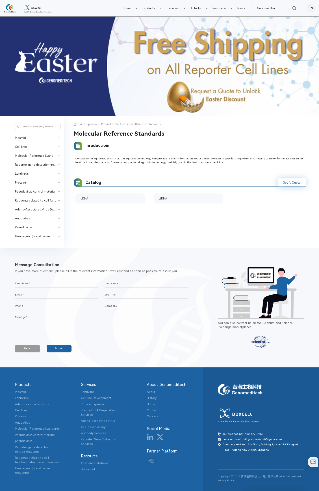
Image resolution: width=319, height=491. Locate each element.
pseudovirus (23, 441)
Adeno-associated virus (32, 404)
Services (173, 8)
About (151, 392)
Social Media (158, 429)
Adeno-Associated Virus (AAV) (36, 209)
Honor (151, 404)
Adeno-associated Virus (98, 420)
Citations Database (94, 463)
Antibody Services (93, 433)
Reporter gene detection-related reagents (45, 164)
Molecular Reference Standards (37, 155)
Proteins (21, 182)
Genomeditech (267, 8)
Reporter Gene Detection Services (98, 442)
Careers (152, 416)
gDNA (84, 198)
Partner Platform (162, 451)
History (152, 398)
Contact (152, 410)
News (241, 8)
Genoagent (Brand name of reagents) (41, 236)
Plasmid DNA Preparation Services (98, 412)
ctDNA (162, 198)
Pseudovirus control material (35, 191)
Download (88, 469)
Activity (196, 8)
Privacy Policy (226, 480)
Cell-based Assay (93, 427)
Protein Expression (94, 404)
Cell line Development (96, 398)
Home (127, 8)
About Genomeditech (166, 384)
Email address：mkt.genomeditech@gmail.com (252, 439)
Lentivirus (22, 173)
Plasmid (20, 137)
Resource (219, 8)
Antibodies (22, 218)
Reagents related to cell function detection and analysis (54, 200)
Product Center (110, 124)
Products (149, 8)
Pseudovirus (23, 227)
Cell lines (21, 146)
